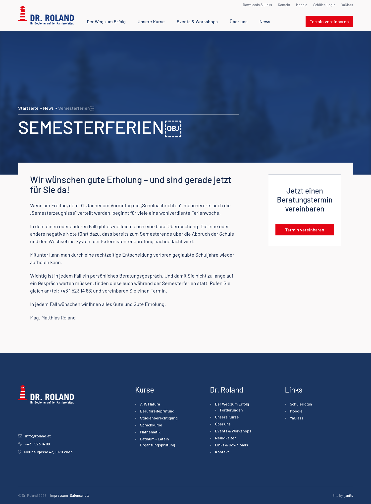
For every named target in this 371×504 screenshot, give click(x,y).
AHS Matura (150, 404)
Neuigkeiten (226, 437)
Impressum (59, 495)
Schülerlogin (301, 404)
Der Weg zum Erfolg (106, 21)
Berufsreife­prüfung (157, 410)
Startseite (28, 108)
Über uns (239, 21)
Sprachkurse (151, 424)
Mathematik (150, 431)
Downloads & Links (257, 5)
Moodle (301, 5)
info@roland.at (38, 435)
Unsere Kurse (151, 21)
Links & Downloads (231, 444)
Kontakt (284, 5)
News (265, 21)
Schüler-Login (324, 5)
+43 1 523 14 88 (37, 443)
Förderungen (231, 409)
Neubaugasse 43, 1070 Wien (48, 451)
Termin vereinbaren (329, 21)
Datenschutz (79, 495)
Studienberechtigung (159, 417)
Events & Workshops (197, 21)
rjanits (348, 495)
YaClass (347, 5)
